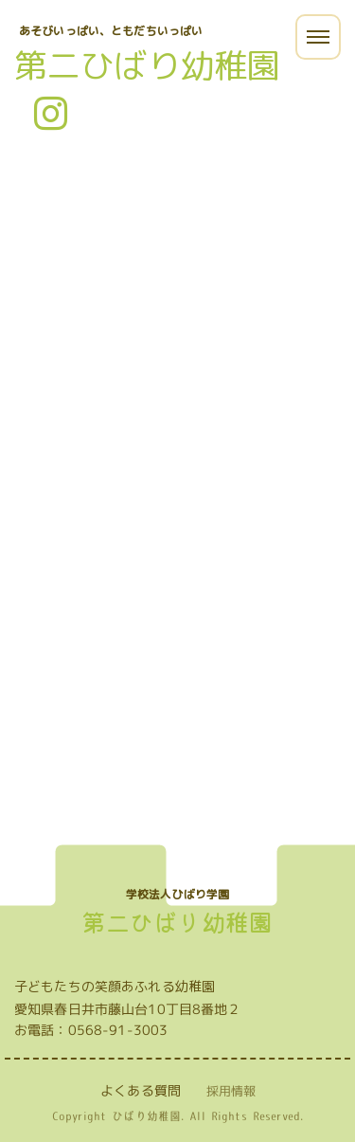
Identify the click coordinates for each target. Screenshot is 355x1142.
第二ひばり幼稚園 (147, 65)
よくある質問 (140, 1090)
